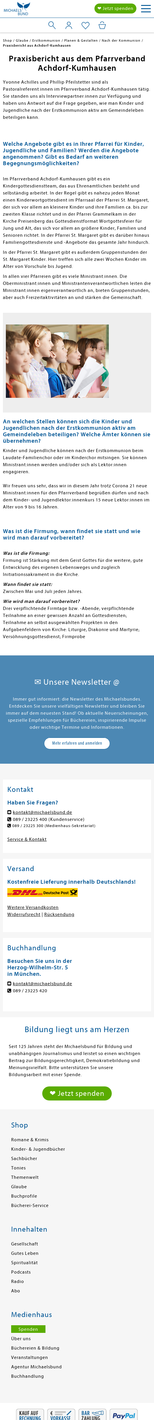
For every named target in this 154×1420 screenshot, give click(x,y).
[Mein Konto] (69, 25)
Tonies (18, 1168)
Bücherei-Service (30, 1205)
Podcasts (21, 1272)
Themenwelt (25, 1177)
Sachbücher (24, 1158)
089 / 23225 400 (30, 819)
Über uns (21, 1338)
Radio (17, 1281)
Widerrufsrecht (23, 914)
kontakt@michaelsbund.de (42, 812)
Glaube (19, 1186)
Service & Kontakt (27, 839)
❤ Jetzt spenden (115, 8)
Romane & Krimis (30, 1139)
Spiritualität (24, 1262)
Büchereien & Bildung (35, 1348)
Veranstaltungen (29, 1357)
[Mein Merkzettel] (85, 25)
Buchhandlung (27, 1376)
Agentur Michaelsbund (36, 1367)
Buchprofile (24, 1196)
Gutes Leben (25, 1253)
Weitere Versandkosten (33, 907)
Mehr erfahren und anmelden (77, 743)
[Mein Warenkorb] (102, 25)
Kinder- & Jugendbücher (38, 1149)
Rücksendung (59, 914)
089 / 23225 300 (27, 825)
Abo (15, 1291)
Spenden (28, 1329)
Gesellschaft (24, 1244)
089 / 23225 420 (30, 990)
